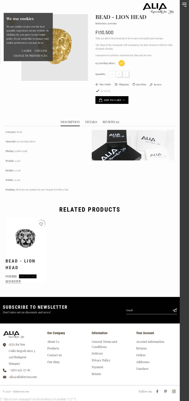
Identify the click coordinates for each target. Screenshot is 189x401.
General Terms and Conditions (104, 344)
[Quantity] (112, 74)
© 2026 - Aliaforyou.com (16, 391)
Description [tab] (70, 122)
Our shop (53, 362)
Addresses (143, 362)
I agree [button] (27, 50)
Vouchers (142, 369)
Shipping (123, 84)
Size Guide (105, 84)
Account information (150, 342)
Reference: (101, 23)
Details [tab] (91, 122)
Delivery (97, 353)
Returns (141, 348)
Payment (97, 367)
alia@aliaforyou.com (23, 377)
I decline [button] (41, 50)
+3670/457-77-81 (19, 370)
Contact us (54, 355)
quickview (13, 281)
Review (157, 84)
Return (96, 374)
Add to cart (110, 100)
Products (53, 348)
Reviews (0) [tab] (111, 122)
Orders (140, 355)
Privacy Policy (101, 360)
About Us (53, 342)
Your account (145, 333)
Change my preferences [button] (30, 55)
